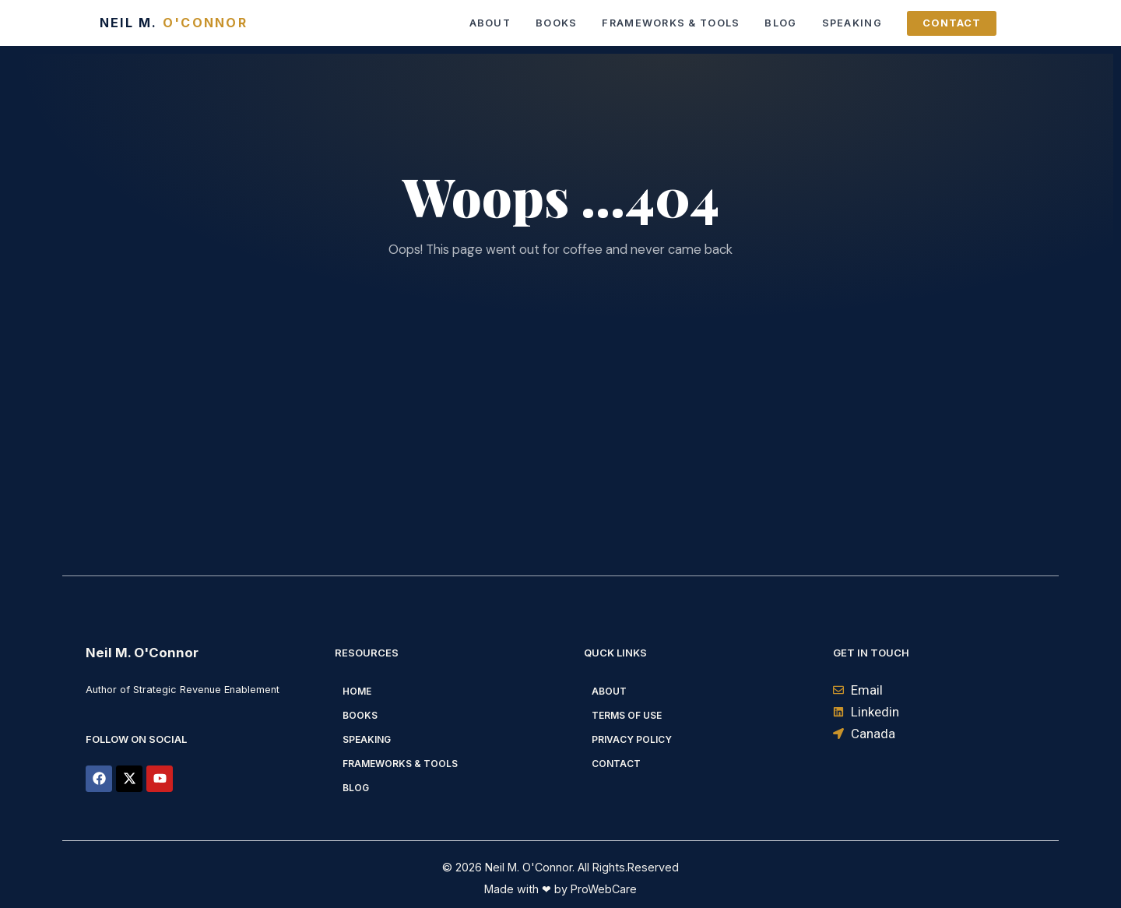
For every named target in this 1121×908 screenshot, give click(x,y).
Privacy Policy (632, 739)
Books (556, 23)
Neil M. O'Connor (142, 652)
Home (357, 691)
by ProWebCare (594, 889)
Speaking (852, 23)
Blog (780, 23)
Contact (951, 23)
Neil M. (174, 22)
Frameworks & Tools (671, 23)
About (490, 23)
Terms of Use (627, 715)
